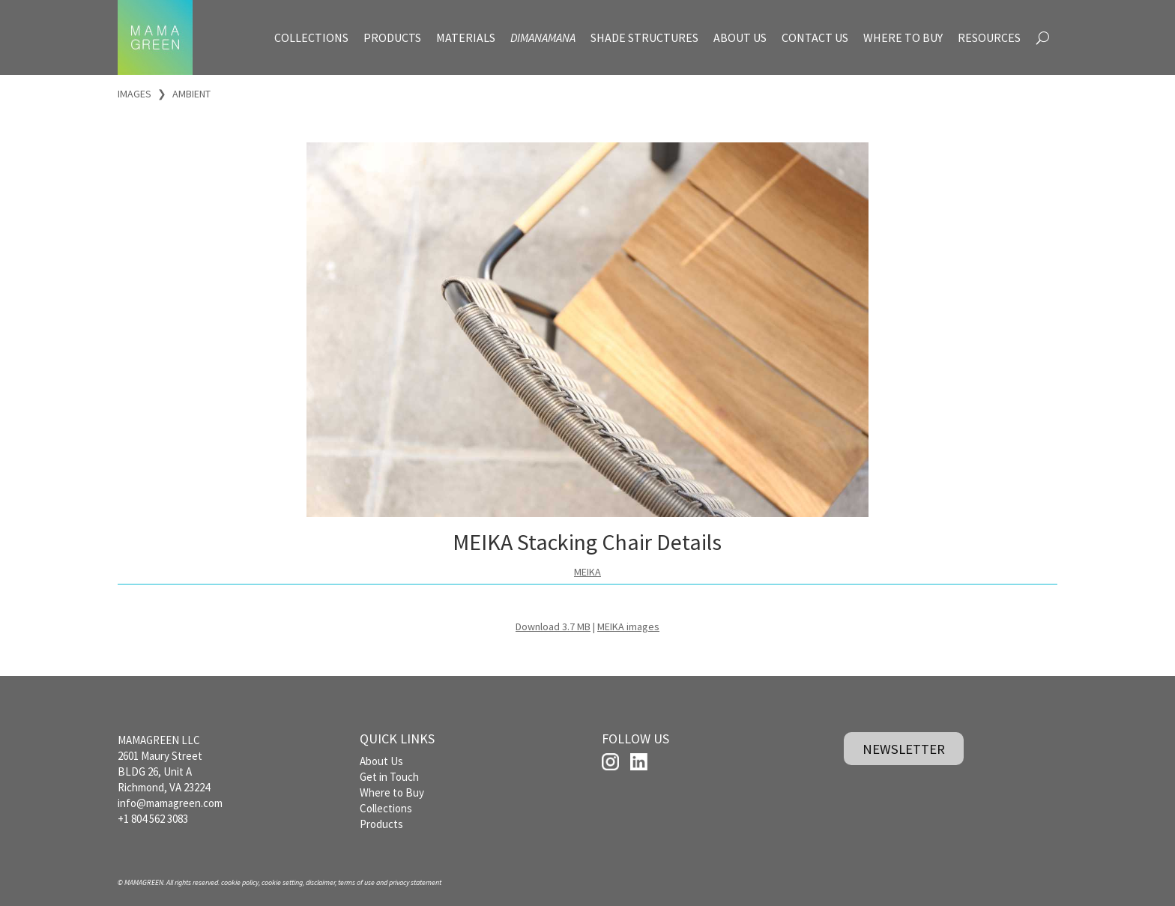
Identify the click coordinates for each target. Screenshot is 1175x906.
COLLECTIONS (311, 37)
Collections (386, 808)
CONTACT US (815, 37)
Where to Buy (392, 792)
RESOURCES (989, 37)
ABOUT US (740, 37)
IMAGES (134, 93)
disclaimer (320, 882)
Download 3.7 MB (553, 626)
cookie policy (240, 882)
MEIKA (587, 572)
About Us (381, 761)
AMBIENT (191, 93)
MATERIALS (465, 37)
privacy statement (415, 882)
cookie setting (282, 882)
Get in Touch (389, 777)
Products (381, 824)
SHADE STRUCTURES (644, 37)
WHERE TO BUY (903, 37)
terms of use (356, 882)
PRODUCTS (392, 37)
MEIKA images (628, 626)
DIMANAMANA (543, 37)
